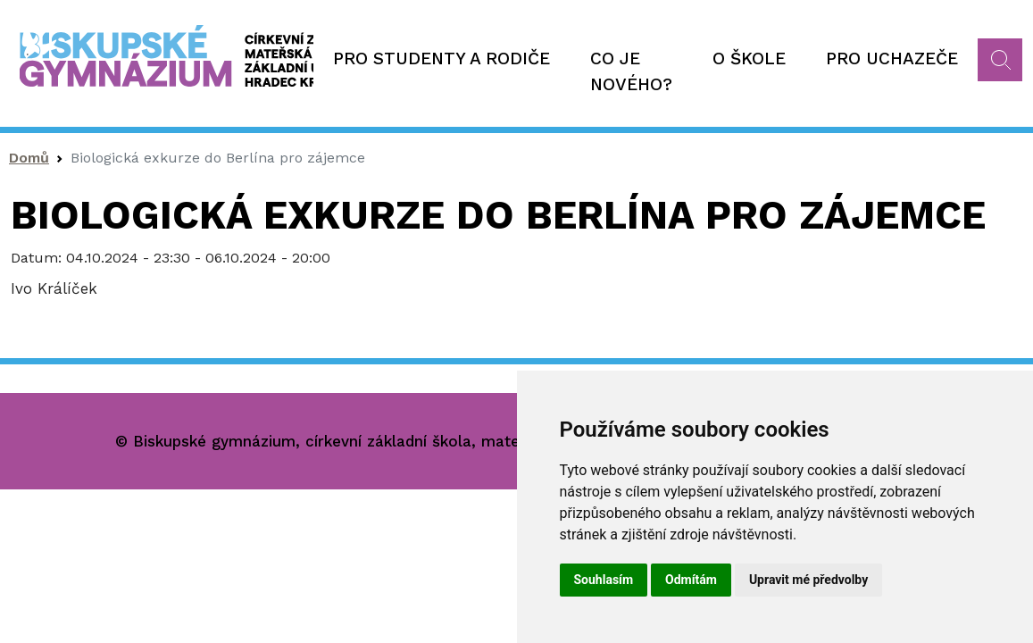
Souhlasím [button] (604, 579)
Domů (29, 157)
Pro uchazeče (892, 58)
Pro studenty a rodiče (441, 58)
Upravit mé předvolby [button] (808, 579)
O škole (749, 58)
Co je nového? (631, 71)
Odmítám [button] (691, 579)
